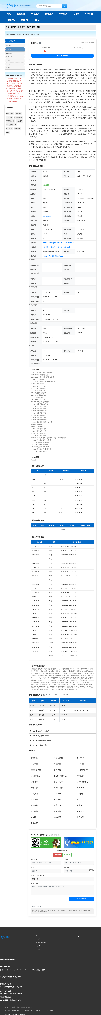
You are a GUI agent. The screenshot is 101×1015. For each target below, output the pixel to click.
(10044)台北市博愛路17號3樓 (53, 256)
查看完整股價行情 (62, 56)
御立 (7, 134)
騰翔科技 (34, 758)
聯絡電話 (67, 859)
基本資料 (8, 50)
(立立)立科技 (36, 770)
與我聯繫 (11, 20)
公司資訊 (49, 14)
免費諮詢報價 (81, 898)
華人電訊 (80, 811)
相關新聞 (8, 54)
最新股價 (8, 45)
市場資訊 (35, 14)
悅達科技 (57, 770)
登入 (37, 20)
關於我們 (39, 939)
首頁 (9, 14)
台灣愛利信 (58, 788)
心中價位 (34, 867)
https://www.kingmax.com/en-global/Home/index (59, 243)
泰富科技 (34, 805)
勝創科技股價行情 (18, 27)
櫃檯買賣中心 (40, 1010)
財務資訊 (9, 66)
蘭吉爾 (33, 817)
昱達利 (79, 805)
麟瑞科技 (34, 788)
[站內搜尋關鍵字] (51, 6)
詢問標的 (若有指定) (37, 875)
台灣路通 (80, 788)
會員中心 (25, 20)
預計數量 (67, 867)
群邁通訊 (34, 782)
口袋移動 (9, 131)
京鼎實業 (34, 800)
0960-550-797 (5, 966)
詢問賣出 (67, 854)
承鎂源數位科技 (11, 127)
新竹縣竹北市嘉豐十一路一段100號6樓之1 (57, 247)
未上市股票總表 (41, 942)
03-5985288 (47, 216)
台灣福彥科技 (18, 120)
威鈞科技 (34, 811)
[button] (62, 730)
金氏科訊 (34, 823)
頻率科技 (17, 131)
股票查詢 (63, 14)
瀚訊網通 (57, 817)
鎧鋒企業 (80, 817)
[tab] (62, 731)
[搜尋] (64, 6)
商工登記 (50, 1010)
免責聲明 (39, 949)
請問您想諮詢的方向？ (62, 850)
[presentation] (45, 901)
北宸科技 (80, 764)
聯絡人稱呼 (34, 859)
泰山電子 (20, 123)
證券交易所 (28, 1010)
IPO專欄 (89, 14)
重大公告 (8, 58)
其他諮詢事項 (35, 883)
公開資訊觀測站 (17, 1010)
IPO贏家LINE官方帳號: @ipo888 (10, 977)
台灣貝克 (34, 794)
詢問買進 (58, 854)
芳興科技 (18, 116)
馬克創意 (57, 805)
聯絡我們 (39, 946)
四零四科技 (9, 116)
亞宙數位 (80, 794)
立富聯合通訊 (82, 782)
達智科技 (34, 764)
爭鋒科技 (57, 800)
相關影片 (9, 62)
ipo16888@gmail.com (7, 959)
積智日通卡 (58, 782)
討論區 (76, 14)
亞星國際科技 (10, 123)
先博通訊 (9, 120)
